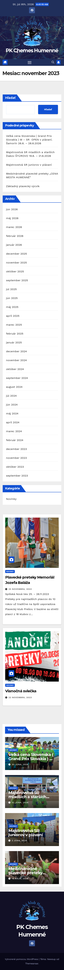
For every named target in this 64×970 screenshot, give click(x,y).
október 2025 (15, 271)
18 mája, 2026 (20, 878)
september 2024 (17, 378)
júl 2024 (11, 395)
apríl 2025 (12, 315)
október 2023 (15, 466)
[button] (53, 62)
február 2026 (14, 236)
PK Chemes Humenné (32, 50)
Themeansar (31, 963)
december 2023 (16, 449)
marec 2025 (14, 324)
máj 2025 (12, 307)
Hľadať (10, 98)
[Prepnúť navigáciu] (29, 62)
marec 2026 (14, 227)
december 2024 (16, 351)
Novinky (11, 498)
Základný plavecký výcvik (22, 186)
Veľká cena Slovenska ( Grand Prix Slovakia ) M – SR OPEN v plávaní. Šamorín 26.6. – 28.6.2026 (29, 139)
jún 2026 (12, 209)
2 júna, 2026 (19, 840)
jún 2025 (12, 298)
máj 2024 (12, 413)
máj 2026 (12, 218)
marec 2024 (14, 431)
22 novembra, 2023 (20, 697)
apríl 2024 (12, 422)
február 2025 (14, 333)
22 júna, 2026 (20, 802)
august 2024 (14, 386)
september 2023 (17, 475)
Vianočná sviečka (20, 691)
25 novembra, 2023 (20, 589)
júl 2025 (11, 289)
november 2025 (16, 262)
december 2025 (16, 253)
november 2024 (16, 360)
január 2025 (14, 342)
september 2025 (17, 280)
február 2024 (14, 440)
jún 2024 (12, 404)
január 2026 (14, 244)
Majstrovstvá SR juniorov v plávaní (29, 164)
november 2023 (16, 457)
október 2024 (15, 369)
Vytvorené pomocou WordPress (22, 959)
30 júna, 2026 (20, 764)
